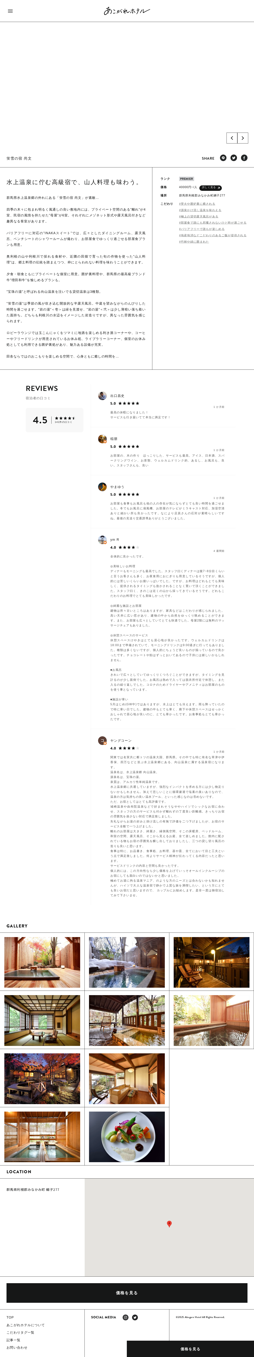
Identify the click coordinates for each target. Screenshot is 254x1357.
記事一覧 (13, 1340)
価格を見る (190, 1349)
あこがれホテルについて (26, 1325)
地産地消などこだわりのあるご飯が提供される (214, 235)
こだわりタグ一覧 (20, 1332)
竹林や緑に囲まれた (195, 241)
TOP (10, 1317)
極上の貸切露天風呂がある (200, 216)
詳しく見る (211, 188)
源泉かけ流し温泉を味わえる (201, 210)
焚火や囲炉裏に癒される (198, 203)
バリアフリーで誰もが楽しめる (203, 229)
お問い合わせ (17, 1347)
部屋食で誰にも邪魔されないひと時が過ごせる (214, 222)
